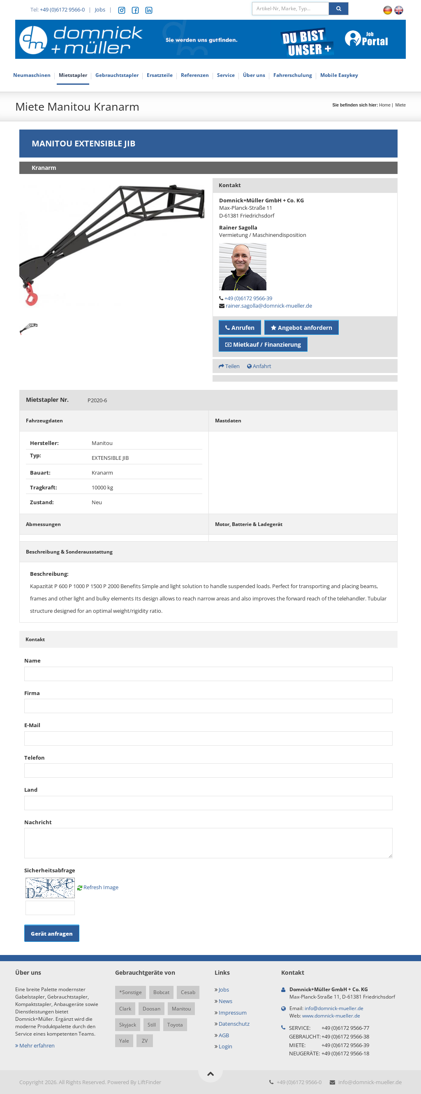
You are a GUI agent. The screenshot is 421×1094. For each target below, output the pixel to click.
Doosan (151, 1008)
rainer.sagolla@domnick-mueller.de (269, 305)
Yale (124, 1040)
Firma (32, 693)
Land (30, 789)
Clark (125, 1008)
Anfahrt (259, 366)
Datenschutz (234, 1023)
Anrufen (239, 327)
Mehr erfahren (35, 1045)
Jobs (100, 9)
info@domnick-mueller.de (334, 1008)
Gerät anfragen (52, 933)
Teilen (229, 366)
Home (385, 105)
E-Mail (32, 725)
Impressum (233, 1012)
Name (32, 660)
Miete (401, 105)
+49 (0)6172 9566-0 (62, 9)
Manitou (181, 1008)
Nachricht (38, 822)
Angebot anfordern (301, 327)
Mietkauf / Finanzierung (263, 344)
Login (225, 1046)
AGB (224, 1035)
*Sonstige (130, 992)
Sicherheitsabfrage (49, 870)
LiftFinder (149, 1082)
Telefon (34, 757)
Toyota (175, 1024)
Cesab (188, 992)
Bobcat (161, 992)
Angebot (301, 366)
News (225, 1001)
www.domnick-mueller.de (331, 1015)
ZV (145, 1040)
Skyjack (127, 1024)
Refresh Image (100, 887)
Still (152, 1024)
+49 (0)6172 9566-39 (248, 298)
